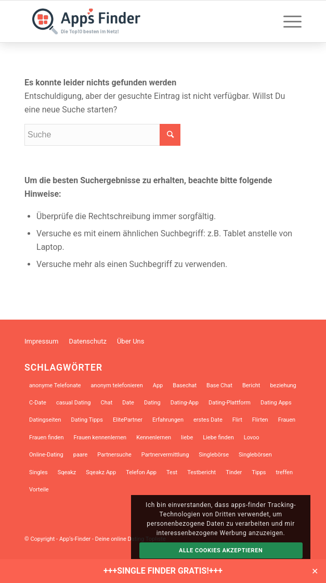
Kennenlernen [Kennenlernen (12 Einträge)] (153, 437)
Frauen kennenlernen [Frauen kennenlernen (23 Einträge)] (99, 437)
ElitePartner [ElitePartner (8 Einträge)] (127, 419)
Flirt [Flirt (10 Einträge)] (237, 419)
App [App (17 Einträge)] (158, 385)
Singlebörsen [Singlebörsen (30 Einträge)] (255, 454)
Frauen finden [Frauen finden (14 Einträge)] (46, 437)
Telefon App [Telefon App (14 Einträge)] (141, 472)
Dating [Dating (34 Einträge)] (152, 402)
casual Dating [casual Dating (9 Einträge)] (73, 402)
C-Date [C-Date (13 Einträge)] (37, 402)
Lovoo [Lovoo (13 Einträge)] (251, 437)
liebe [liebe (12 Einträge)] (187, 437)
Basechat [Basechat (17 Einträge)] (185, 385)
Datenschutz (87, 341)
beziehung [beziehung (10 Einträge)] (283, 385)
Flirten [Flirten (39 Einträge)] (260, 419)
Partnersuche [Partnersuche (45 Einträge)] (114, 454)
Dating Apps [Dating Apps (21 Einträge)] (276, 402)
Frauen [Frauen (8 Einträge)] (286, 419)
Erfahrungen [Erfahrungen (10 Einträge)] (168, 419)
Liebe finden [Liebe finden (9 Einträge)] (218, 437)
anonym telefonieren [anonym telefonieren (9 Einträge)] (117, 385)
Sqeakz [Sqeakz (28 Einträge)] (67, 472)
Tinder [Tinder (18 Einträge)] (234, 472)
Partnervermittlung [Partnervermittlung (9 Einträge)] (165, 454)
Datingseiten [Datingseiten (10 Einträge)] (45, 419)
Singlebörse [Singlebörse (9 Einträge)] (214, 454)
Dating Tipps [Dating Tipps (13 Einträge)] (87, 419)
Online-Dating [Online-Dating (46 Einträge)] (46, 454)
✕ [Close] (314, 570)
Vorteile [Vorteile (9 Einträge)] (39, 489)
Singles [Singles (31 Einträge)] (38, 472)
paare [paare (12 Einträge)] (80, 454)
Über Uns (131, 341)
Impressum (41, 341)
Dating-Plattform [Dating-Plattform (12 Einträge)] (229, 402)
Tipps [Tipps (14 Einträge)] (259, 472)
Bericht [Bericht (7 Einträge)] (251, 385)
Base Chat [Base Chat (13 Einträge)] (219, 385)
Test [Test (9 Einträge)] (171, 472)
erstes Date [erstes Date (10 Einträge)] (208, 419)
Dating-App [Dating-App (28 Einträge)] (185, 402)
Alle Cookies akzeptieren (221, 550)
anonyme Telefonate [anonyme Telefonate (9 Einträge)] (55, 385)
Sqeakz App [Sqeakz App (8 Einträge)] (101, 472)
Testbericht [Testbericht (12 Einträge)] (201, 472)
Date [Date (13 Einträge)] (128, 402)
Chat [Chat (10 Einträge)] (106, 402)
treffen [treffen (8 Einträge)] (284, 472)
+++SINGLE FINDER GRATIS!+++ (163, 571)
